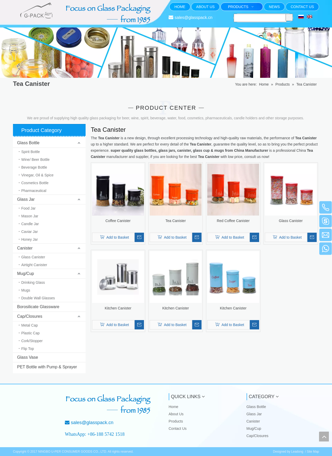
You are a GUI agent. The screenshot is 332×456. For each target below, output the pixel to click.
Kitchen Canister (118, 308)
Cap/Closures (29, 316)
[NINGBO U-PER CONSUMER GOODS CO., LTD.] (30, 401)
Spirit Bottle (30, 152)
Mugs (25, 290)
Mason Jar (29, 216)
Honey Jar (29, 239)
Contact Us (177, 428)
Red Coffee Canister (233, 221)
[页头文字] (109, 13)
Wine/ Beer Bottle (35, 159)
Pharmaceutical (33, 191)
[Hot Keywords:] (289, 17)
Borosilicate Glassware (38, 307)
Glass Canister (33, 257)
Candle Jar (30, 224)
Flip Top (27, 349)
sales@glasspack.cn (193, 17)
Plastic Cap (30, 333)
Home (173, 407)
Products (176, 421)
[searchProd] (260, 18)
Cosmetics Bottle (35, 183)
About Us (176, 414)
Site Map (313, 451)
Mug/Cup (25, 273)
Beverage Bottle (34, 167)
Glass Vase (27, 357)
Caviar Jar (29, 232)
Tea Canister (175, 221)
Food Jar (28, 208)
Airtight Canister (34, 265)
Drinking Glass (33, 282)
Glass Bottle (28, 143)
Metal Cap (29, 325)
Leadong (297, 451)
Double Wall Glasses (38, 298)
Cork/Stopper (32, 341)
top (324, 436)
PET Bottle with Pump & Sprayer (47, 367)
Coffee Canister (117, 221)
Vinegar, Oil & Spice (37, 175)
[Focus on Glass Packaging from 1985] (109, 404)
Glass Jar (26, 199)
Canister (25, 248)
